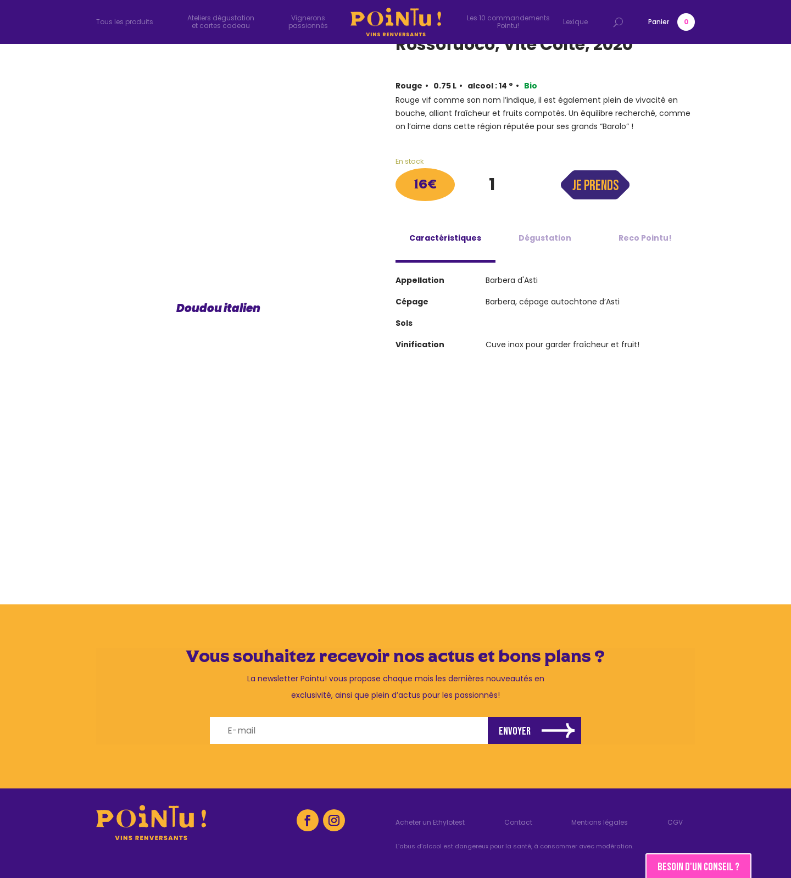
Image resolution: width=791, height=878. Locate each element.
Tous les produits (124, 21)
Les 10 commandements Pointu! (508, 21)
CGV (675, 823)
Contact (518, 823)
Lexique (575, 21)
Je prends (595, 186)
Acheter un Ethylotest (430, 823)
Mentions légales (599, 823)
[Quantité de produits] (492, 185)
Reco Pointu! (645, 238)
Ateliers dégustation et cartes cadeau (220, 21)
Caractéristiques (445, 238)
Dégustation (545, 238)
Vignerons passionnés (308, 21)
